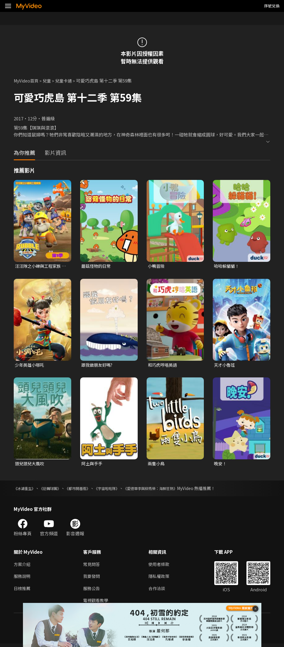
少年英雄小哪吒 (30, 366)
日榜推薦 (23, 591)
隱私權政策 (161, 578)
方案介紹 (23, 566)
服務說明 (23, 578)
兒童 (49, 80)
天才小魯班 (225, 366)
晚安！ (220, 465)
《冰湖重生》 (26, 490)
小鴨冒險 (157, 266)
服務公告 (92, 591)
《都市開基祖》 (86, 490)
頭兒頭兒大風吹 (30, 465)
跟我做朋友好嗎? (98, 366)
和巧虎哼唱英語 (163, 366)
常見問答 (92, 566)
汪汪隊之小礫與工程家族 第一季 (39, 266)
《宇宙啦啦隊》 (120, 490)
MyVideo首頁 (27, 80)
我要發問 (92, 578)
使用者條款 (161, 566)
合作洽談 (159, 591)
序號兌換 (272, 6)
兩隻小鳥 (157, 465)
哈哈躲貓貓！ (227, 266)
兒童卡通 (67, 80)
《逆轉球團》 (55, 490)
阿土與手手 (92, 465)
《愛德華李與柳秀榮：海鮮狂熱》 (170, 490)
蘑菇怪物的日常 (97, 266)
